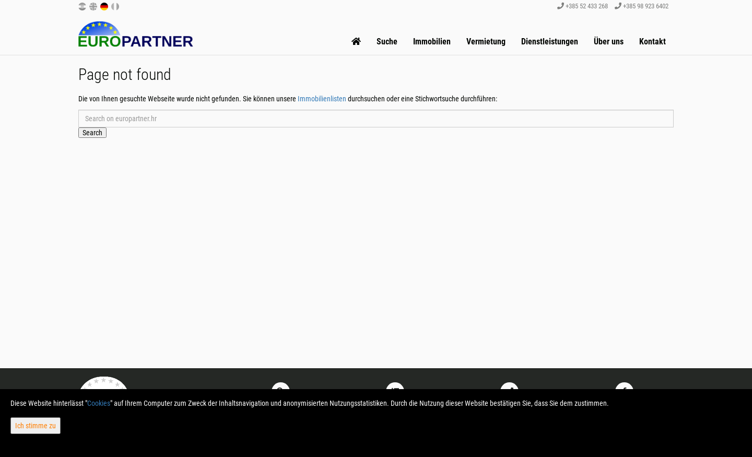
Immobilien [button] (432, 41)
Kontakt (652, 41)
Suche (387, 41)
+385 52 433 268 (582, 6)
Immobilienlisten (322, 99)
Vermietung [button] (486, 41)
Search (92, 132)
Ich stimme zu (35, 425)
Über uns (609, 41)
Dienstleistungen (549, 41)
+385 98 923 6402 (641, 6)
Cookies (98, 403)
